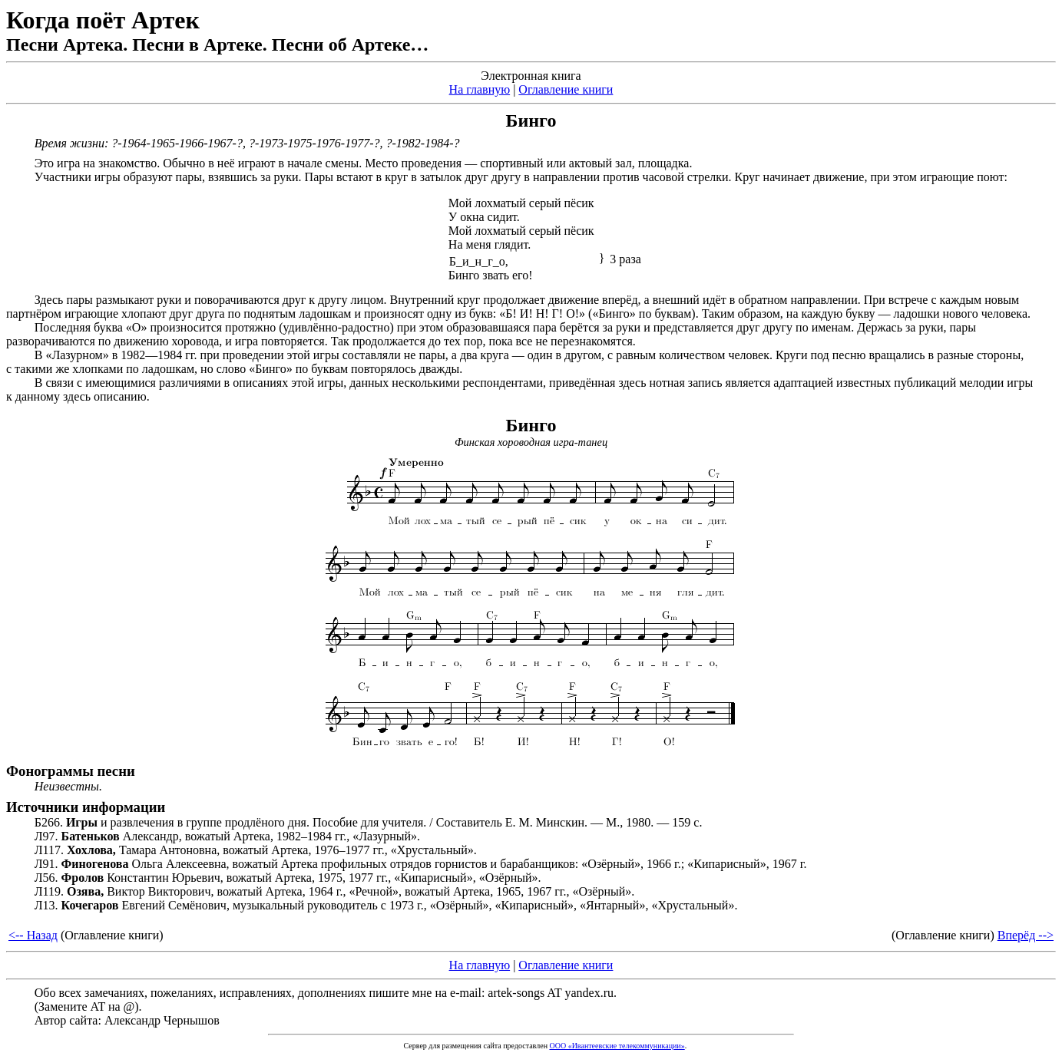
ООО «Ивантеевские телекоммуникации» (616, 1045)
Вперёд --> (1025, 935)
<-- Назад (33, 935)
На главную (480, 89)
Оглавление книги (565, 89)
